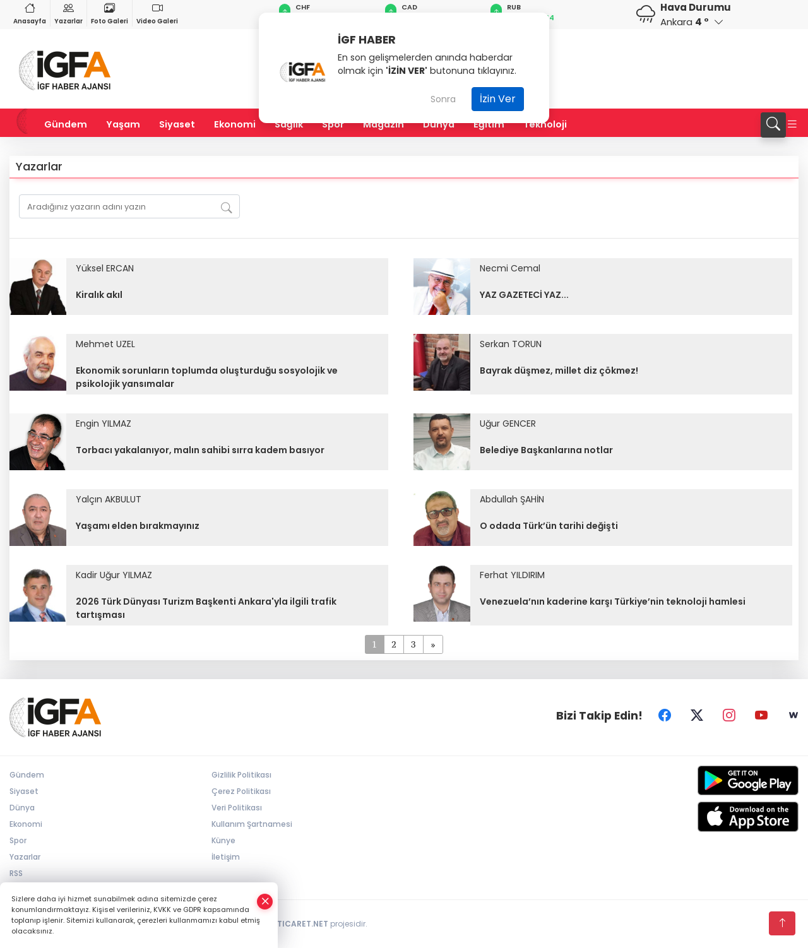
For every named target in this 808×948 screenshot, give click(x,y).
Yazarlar (68, 13)
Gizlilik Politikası (241, 774)
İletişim (225, 856)
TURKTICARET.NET (292, 923)
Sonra (443, 99)
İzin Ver (498, 99)
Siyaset (177, 124)
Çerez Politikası (241, 791)
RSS (16, 873)
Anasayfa (29, 13)
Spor (333, 124)
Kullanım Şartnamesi (251, 824)
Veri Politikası (236, 807)
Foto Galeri (109, 13)
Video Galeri (157, 13)
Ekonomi (235, 124)
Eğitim (488, 124)
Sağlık (289, 124)
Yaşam (123, 124)
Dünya (438, 124)
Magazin (383, 124)
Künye (223, 840)
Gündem (65, 124)
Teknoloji (545, 124)
